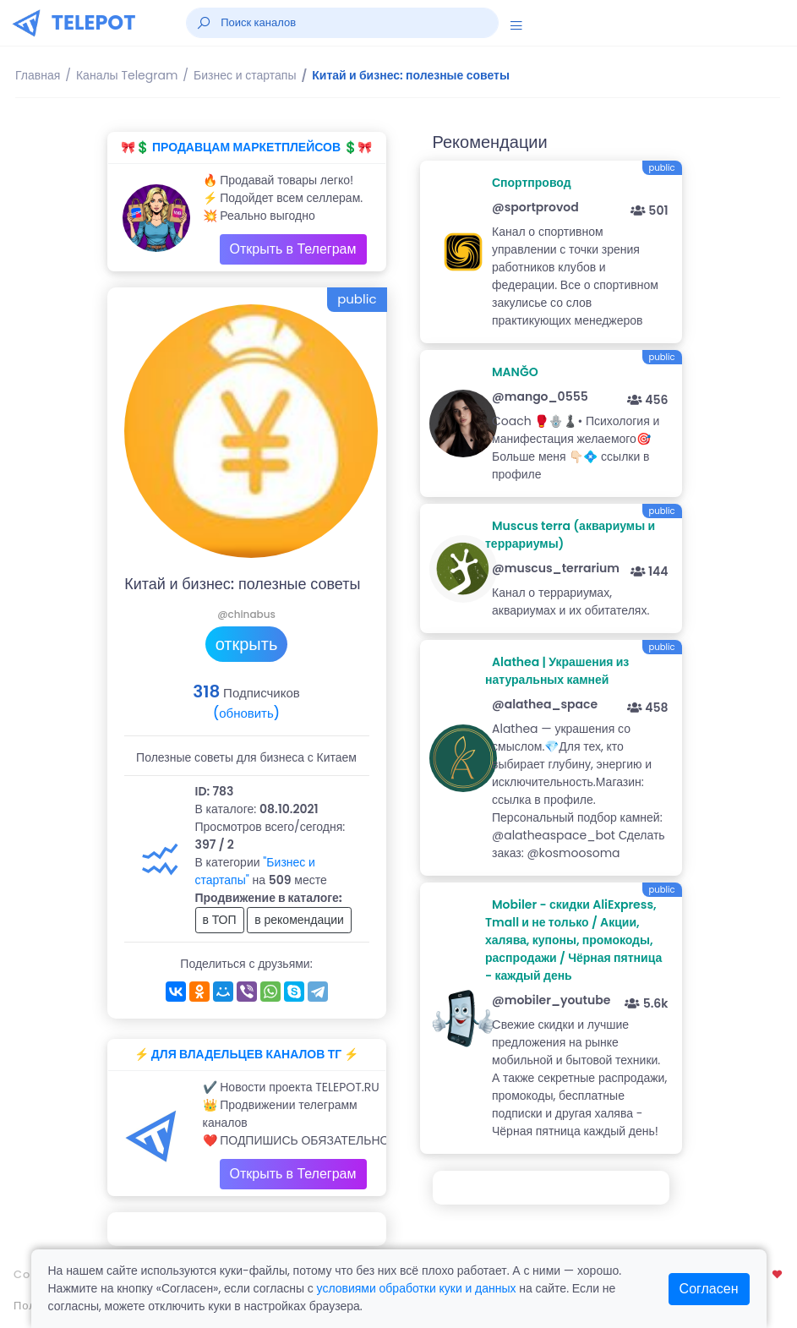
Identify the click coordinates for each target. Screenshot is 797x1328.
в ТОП (220, 919)
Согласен (709, 1288)
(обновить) (246, 713)
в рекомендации (299, 919)
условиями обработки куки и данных (416, 1288)
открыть (247, 644)
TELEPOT (94, 22)
